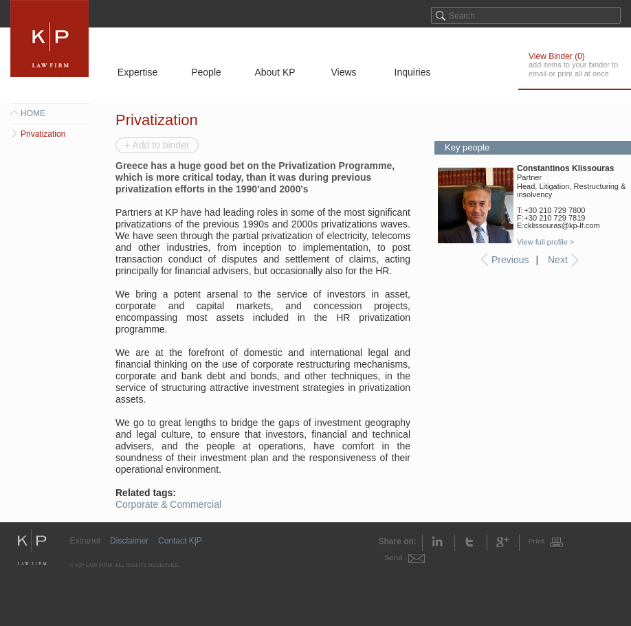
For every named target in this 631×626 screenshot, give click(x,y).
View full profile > (545, 242)
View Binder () (557, 56)
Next (558, 259)
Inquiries (413, 72)
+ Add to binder (157, 144)
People (206, 72)
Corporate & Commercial (168, 504)
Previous (510, 259)
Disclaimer (129, 541)
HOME (33, 113)
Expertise (137, 72)
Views (343, 72)
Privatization (43, 134)
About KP (274, 72)
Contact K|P (180, 541)
